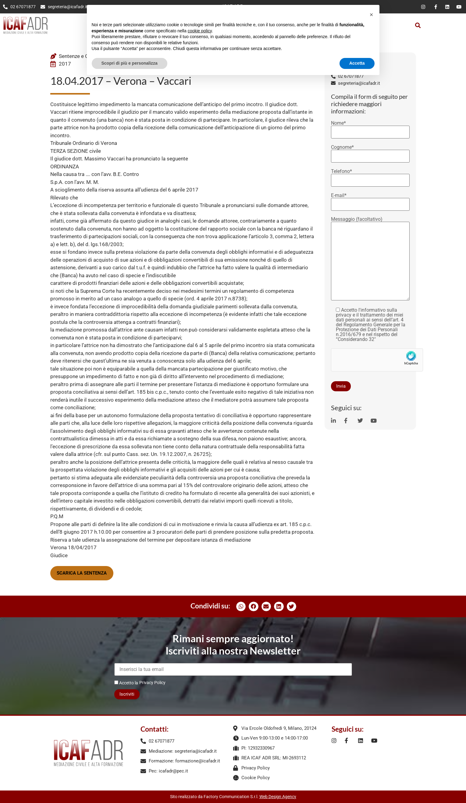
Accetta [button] (357, 63)
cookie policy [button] (200, 30)
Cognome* (370, 152)
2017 (65, 64)
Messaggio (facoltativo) (370, 259)
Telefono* (370, 176)
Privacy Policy (152, 682)
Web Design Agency (277, 796)
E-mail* (370, 200)
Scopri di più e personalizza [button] (129, 63)
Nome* (370, 128)
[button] (418, 25)
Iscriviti (126, 694)
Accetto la (126, 682)
